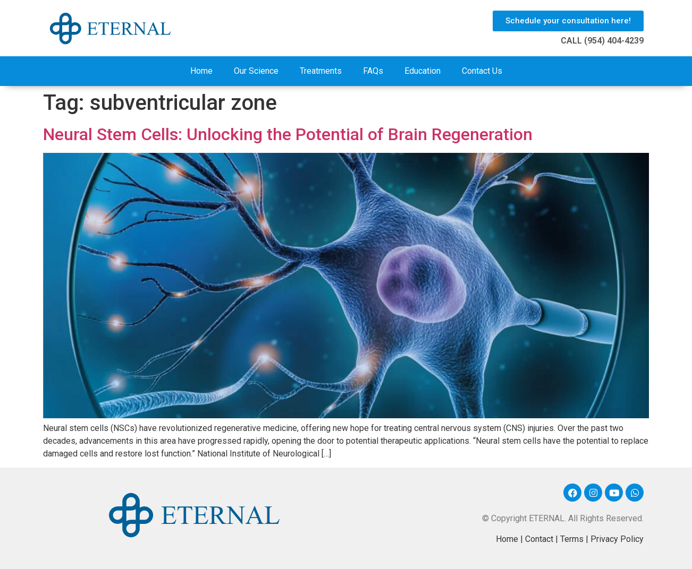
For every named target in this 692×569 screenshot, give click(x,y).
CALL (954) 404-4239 (602, 41)
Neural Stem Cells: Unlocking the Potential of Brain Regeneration (288, 134)
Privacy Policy (617, 539)
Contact (539, 539)
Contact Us (482, 71)
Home (201, 71)
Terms (572, 539)
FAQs (373, 71)
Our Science (256, 71)
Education (422, 71)
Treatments (321, 71)
